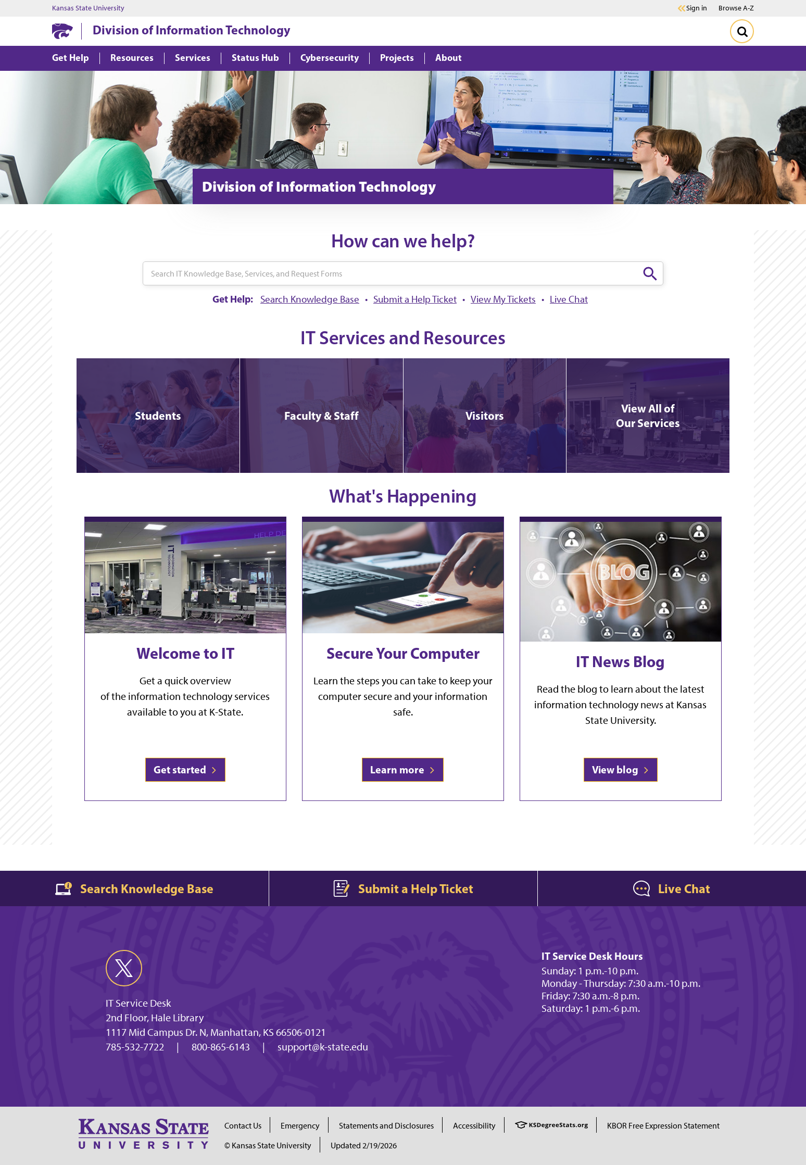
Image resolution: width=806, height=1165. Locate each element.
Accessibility (474, 1126)
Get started (185, 769)
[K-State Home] (62, 30)
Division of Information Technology (192, 29)
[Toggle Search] (742, 31)
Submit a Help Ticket (415, 299)
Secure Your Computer (403, 653)
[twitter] (124, 968)
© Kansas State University (267, 1145)
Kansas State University (88, 8)
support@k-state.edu (323, 1047)
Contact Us (242, 1126)
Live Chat (569, 299)
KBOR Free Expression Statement (663, 1126)
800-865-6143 (221, 1047)
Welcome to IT (185, 653)
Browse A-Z (736, 8)
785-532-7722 (135, 1047)
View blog (620, 769)
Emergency (300, 1126)
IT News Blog (620, 661)
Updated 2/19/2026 (364, 1145)
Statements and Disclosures (386, 1126)
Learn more (402, 769)
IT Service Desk (138, 1003)
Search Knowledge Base (309, 299)
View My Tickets (503, 299)
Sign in (696, 8)
